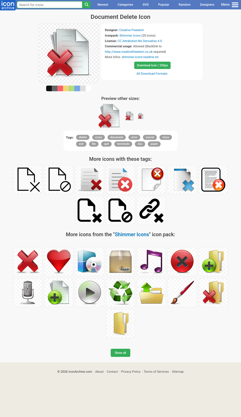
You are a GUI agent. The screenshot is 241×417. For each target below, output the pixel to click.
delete (83, 137)
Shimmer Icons (130, 35)
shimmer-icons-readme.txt (140, 57)
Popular (163, 4)
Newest (102, 4)
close (165, 137)
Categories (125, 4)
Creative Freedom (131, 30)
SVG (146, 4)
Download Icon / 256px (152, 65)
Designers (207, 4)
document (116, 137)
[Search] (86, 4)
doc (140, 144)
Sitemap (178, 371)
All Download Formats (152, 73)
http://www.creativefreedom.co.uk (129, 52)
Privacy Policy (130, 371)
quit (106, 144)
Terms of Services (156, 371)
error (134, 137)
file (94, 144)
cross (98, 137)
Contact (112, 371)
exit (81, 144)
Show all (120, 353)
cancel (150, 137)
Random (185, 4)
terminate (123, 144)
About (99, 371)
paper (154, 144)
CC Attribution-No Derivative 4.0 (139, 41)
